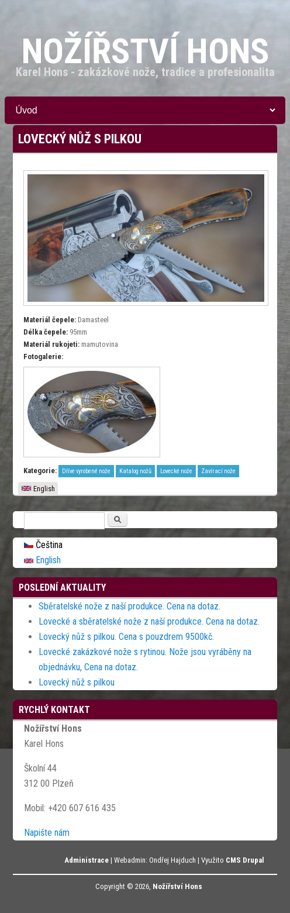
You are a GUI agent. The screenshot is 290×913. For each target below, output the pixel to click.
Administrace (86, 860)
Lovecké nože (176, 471)
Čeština (43, 544)
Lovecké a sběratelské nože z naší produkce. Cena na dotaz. (149, 621)
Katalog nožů (135, 471)
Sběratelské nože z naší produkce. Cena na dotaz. (129, 606)
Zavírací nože (218, 471)
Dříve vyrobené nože (86, 471)
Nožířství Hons (177, 886)
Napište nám (47, 832)
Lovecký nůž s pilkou (77, 682)
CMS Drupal (245, 860)
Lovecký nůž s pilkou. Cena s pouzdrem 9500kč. (126, 636)
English (38, 488)
